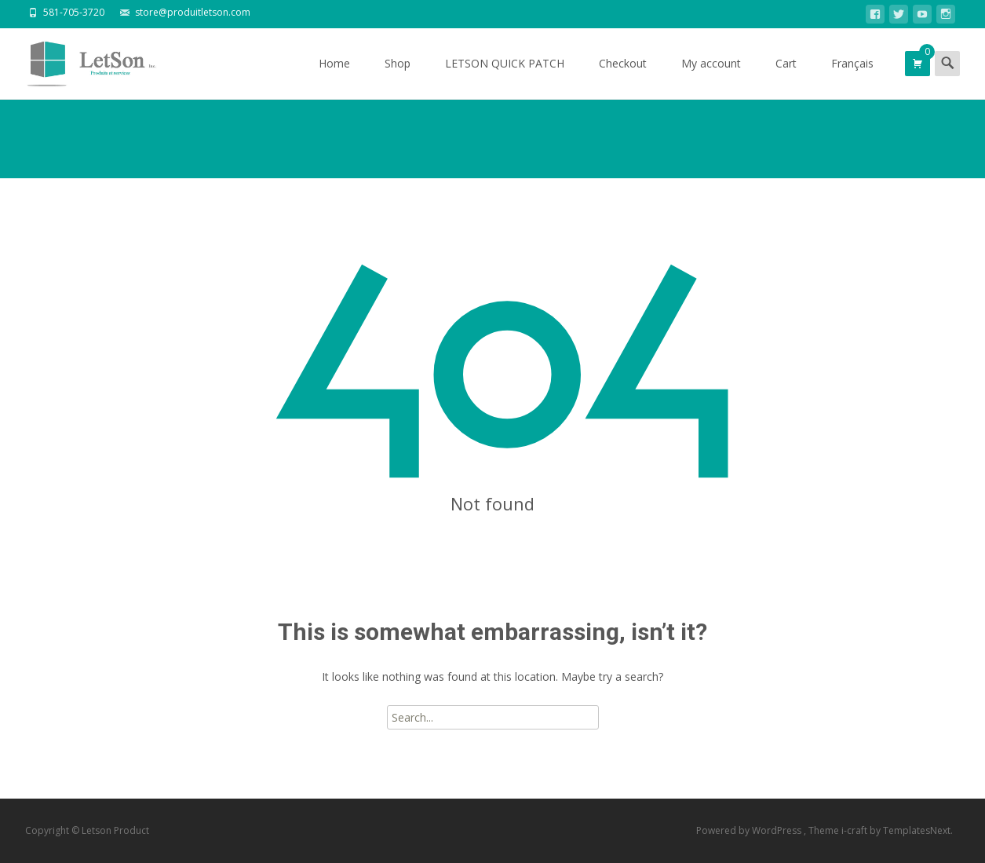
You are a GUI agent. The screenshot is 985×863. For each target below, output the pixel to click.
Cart (786, 77)
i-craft (855, 830)
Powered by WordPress (750, 830)
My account (711, 77)
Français (852, 77)
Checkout (623, 77)
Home (334, 77)
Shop (397, 77)
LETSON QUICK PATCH (504, 77)
